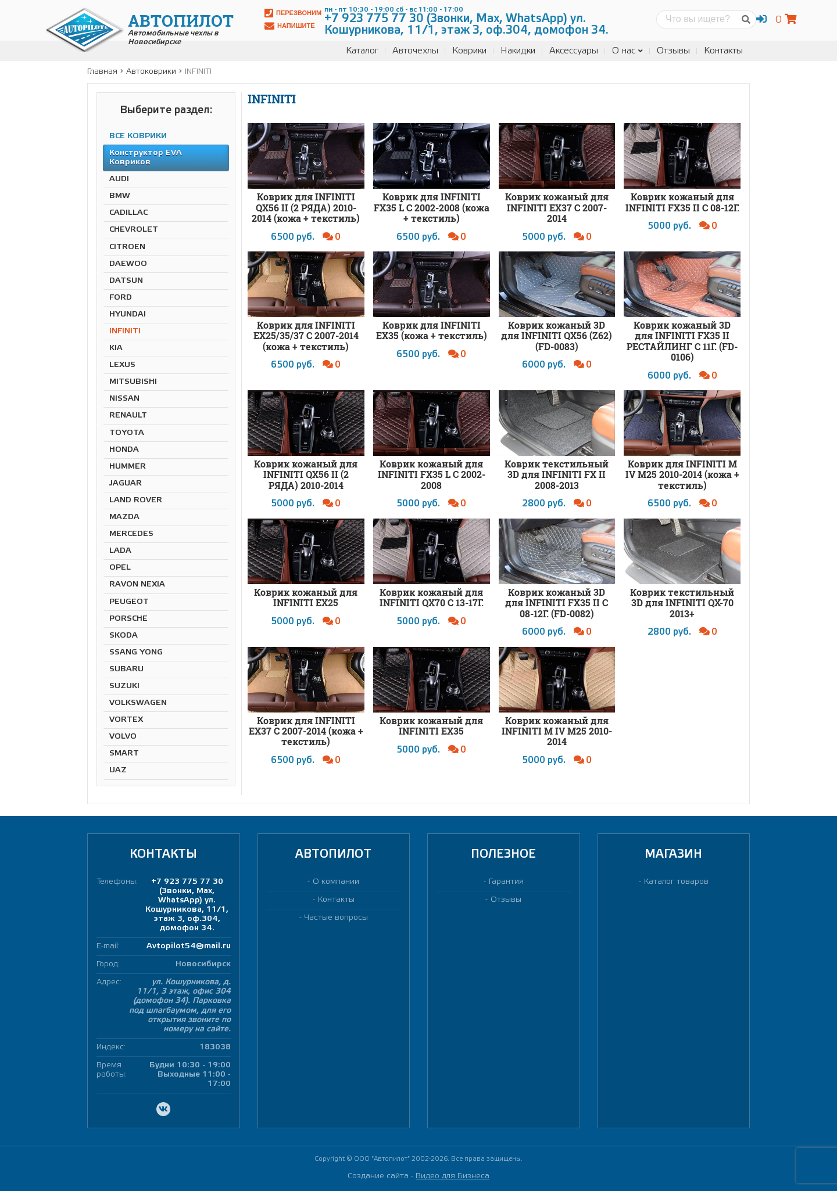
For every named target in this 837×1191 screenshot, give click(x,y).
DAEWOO (128, 264)
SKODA (123, 635)
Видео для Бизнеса (452, 1176)
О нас (627, 50)
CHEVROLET (133, 229)
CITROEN (127, 247)
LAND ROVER (135, 500)
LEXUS (122, 365)
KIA (116, 348)
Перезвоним (292, 13)
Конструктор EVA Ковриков (145, 157)
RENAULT (128, 415)
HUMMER (127, 466)
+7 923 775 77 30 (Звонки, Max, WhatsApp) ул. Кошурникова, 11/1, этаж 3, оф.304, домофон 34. (186, 905)
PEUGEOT (129, 602)
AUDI (119, 179)
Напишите (289, 26)
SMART (124, 753)
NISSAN (124, 398)
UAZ (118, 770)
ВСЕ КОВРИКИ (138, 136)
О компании (336, 882)
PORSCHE (128, 619)
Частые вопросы (336, 918)
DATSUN (126, 281)
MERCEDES (131, 534)
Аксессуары (573, 50)
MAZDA (124, 517)
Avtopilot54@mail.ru (188, 946)
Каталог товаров (676, 882)
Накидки (517, 50)
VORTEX (126, 720)
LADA (120, 551)
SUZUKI (124, 686)
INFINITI (125, 331)
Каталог (362, 50)
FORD (120, 297)
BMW (119, 196)
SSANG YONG (136, 652)
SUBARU (126, 669)
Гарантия (506, 882)
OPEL (120, 567)
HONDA (124, 450)
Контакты (723, 50)
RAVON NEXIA (137, 584)
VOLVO (123, 736)
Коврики (469, 50)
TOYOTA (126, 433)
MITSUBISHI (133, 382)
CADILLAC (128, 213)
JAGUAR (125, 483)
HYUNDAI (127, 314)
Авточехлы (415, 50)
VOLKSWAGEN (138, 703)
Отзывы (673, 50)
